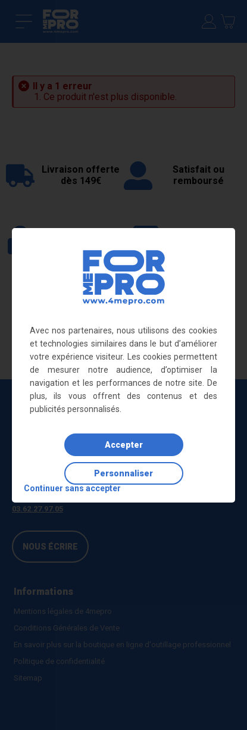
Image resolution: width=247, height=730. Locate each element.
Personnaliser (123, 473)
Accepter (124, 445)
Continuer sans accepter (72, 488)
